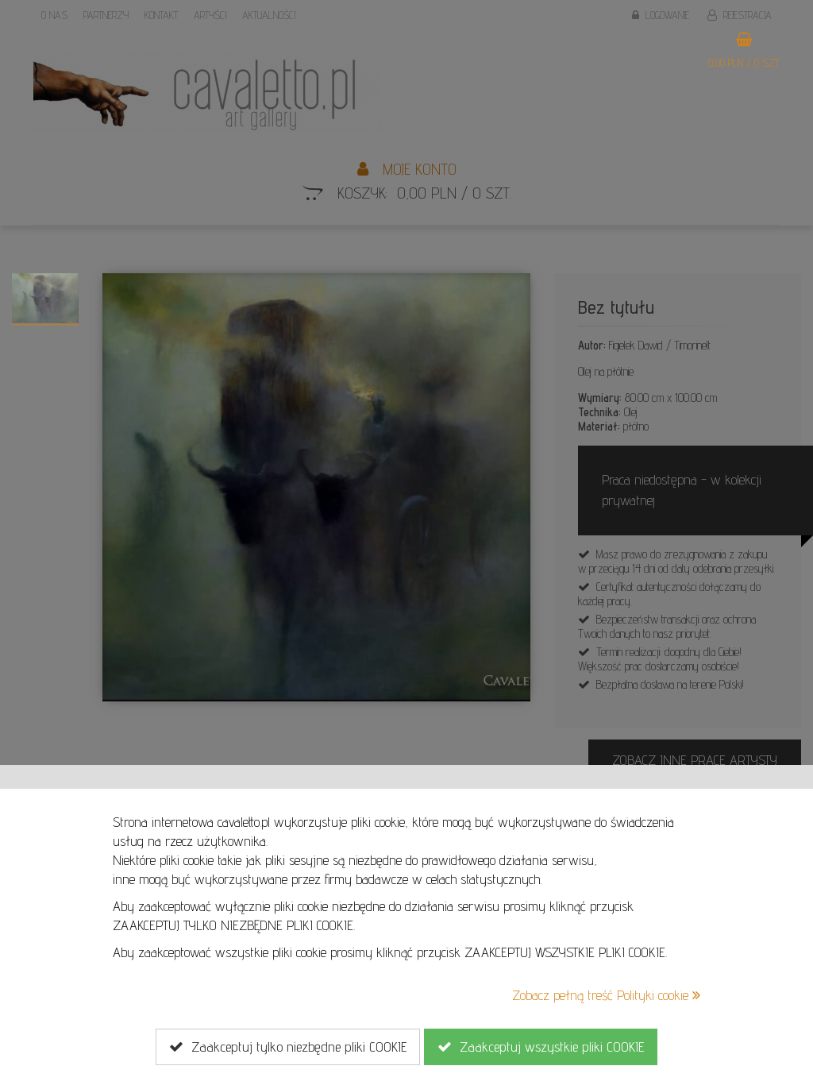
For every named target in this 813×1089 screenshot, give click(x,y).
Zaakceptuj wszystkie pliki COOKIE (540, 1046)
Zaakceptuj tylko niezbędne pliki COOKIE (287, 1046)
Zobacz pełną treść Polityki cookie (606, 995)
